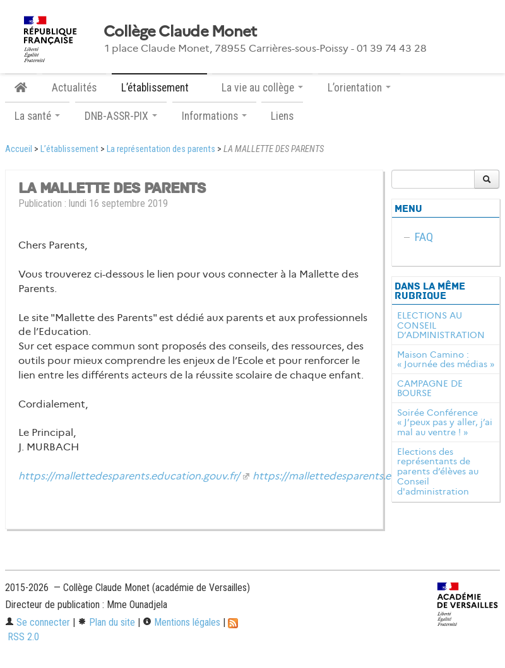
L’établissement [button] (159, 87)
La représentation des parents (161, 149)
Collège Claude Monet (180, 31)
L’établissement (69, 149)
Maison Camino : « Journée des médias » (445, 359)
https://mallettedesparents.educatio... (344, 476)
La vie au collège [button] (262, 87)
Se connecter (37, 622)
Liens (282, 116)
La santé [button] (37, 116)
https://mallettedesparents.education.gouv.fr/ (129, 476)
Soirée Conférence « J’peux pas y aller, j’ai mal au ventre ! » (444, 422)
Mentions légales (181, 622)
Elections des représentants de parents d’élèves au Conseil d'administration (437, 471)
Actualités (74, 87)
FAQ (424, 237)
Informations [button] (214, 116)
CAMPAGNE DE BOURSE (430, 388)
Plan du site (106, 622)
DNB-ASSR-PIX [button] (121, 116)
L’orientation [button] (359, 87)
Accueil (18, 149)
